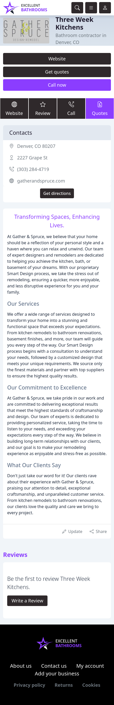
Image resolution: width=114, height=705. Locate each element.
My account (90, 665)
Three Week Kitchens (74, 23)
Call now (57, 85)
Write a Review (27, 601)
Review (43, 108)
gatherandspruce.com (41, 181)
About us (21, 665)
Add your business (57, 673)
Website (57, 59)
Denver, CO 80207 (36, 146)
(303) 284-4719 (33, 169)
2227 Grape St (32, 158)
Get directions (57, 193)
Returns (64, 685)
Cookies (91, 685)
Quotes (100, 108)
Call (71, 108)
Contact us (54, 665)
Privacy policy (29, 685)
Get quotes (57, 72)
